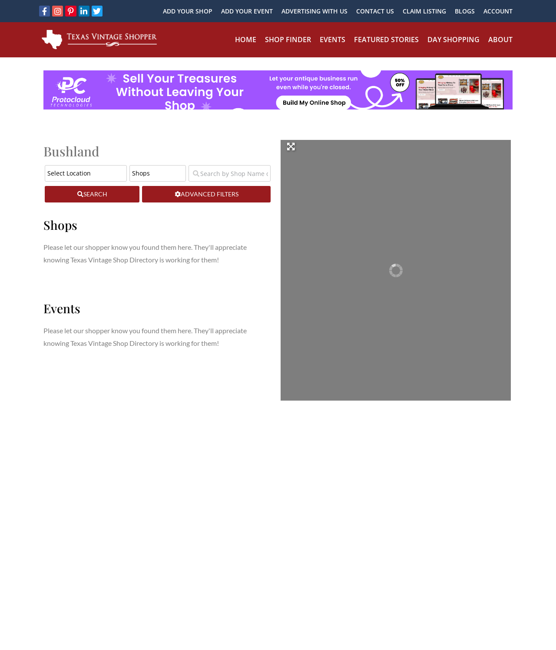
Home (245, 39)
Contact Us (375, 11)
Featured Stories (386, 39)
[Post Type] (157, 173)
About (500, 39)
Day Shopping (453, 39)
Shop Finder (288, 39)
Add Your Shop (187, 11)
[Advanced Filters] (206, 194)
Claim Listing (424, 11)
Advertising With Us (314, 11)
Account (498, 11)
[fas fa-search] (92, 194)
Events (332, 39)
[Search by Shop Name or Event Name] (230, 173)
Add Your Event (247, 11)
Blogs (465, 11)
